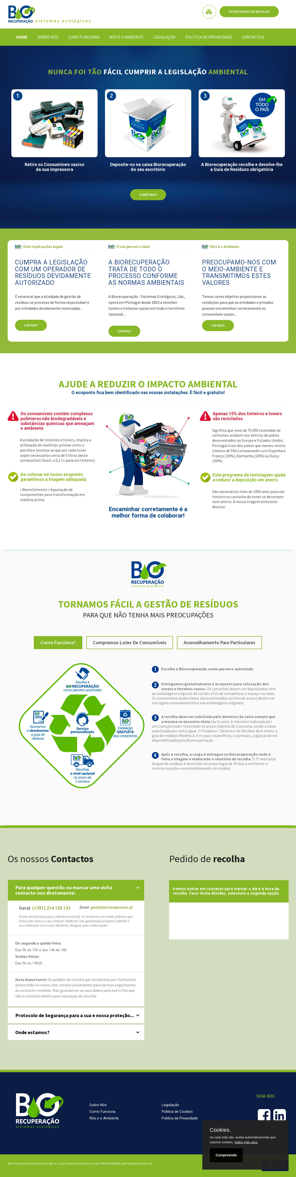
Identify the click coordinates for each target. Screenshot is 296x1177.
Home (21, 37)
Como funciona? (58, 642)
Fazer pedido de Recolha (249, 11)
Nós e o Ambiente (126, 37)
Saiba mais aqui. (246, 1142)
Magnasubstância (139, 1163)
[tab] (76, 890)
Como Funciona (83, 37)
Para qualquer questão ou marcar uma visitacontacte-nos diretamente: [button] (63, 890)
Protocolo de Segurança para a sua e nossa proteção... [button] (74, 1015)
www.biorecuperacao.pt (82, 1163)
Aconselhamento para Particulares (219, 642)
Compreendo (226, 1155)
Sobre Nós (47, 37)
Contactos (253, 37)
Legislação (164, 37)
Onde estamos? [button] (32, 1032)
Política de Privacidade (208, 37)
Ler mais (31, 325)
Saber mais (148, 194)
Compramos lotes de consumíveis (129, 642)
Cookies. (220, 1130)
